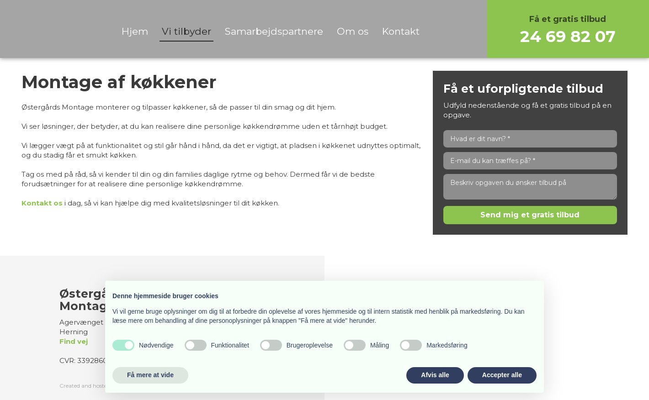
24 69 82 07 (568, 36)
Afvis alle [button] (435, 375)
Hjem (135, 31)
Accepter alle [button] (502, 375)
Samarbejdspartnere (274, 31)
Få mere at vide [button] (150, 375)
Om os (352, 31)
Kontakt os (42, 203)
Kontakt (401, 31)
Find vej (73, 341)
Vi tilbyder (186, 31)
